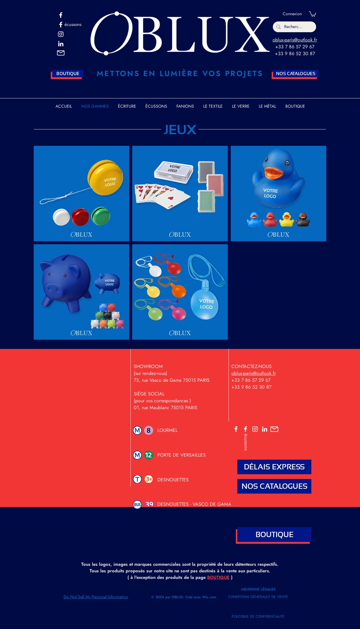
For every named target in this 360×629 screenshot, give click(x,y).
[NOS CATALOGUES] (296, 73)
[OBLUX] (60, 15)
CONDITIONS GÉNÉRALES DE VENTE (258, 596)
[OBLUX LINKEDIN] (264, 429)
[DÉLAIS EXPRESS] (274, 467)
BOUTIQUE (218, 577)
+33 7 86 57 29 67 (294, 46)
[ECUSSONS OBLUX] (60, 24)
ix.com (211, 597)
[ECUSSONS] (245, 429)
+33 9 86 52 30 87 (295, 53)
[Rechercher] (294, 26)
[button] (60, 53)
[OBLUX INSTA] (60, 34)
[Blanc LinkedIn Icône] (60, 43)
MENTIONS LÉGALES (259, 589)
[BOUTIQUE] (67, 73)
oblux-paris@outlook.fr (295, 39)
